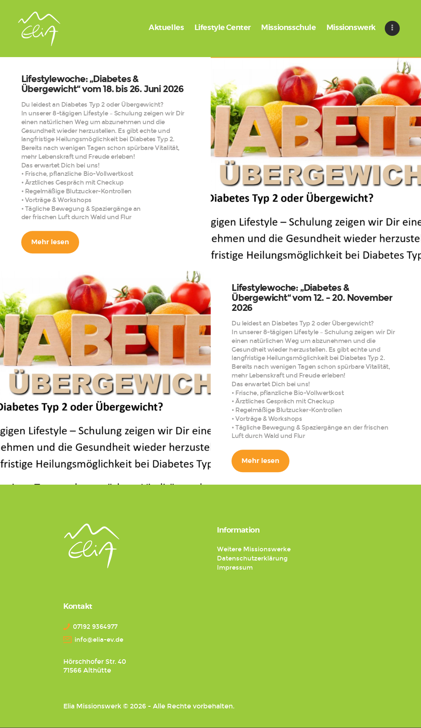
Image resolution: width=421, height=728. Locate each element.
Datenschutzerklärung (252, 558)
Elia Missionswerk (92, 706)
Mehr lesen (50, 242)
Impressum (235, 567)
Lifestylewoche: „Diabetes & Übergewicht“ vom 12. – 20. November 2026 (312, 298)
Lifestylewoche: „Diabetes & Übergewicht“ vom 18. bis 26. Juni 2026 (102, 85)
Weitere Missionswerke (254, 549)
